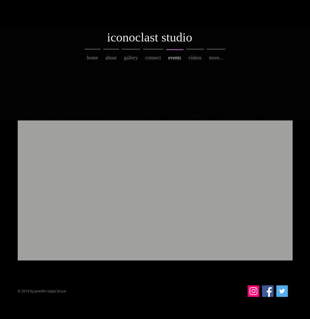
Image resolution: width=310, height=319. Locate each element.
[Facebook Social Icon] (268, 291)
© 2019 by (26, 291)
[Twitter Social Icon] (282, 291)
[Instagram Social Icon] (253, 291)
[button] (131, 55)
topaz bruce (56, 291)
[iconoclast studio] (156, 37)
